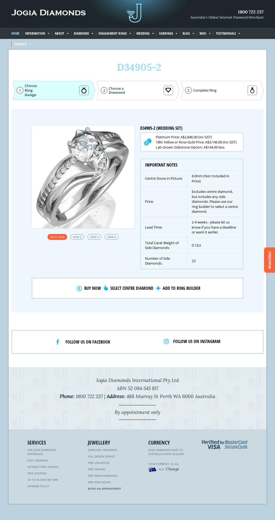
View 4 (111, 237)
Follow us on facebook (88, 342)
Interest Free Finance (43, 467)
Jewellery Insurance (102, 450)
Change (172, 469)
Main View (57, 237)
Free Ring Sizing (99, 482)
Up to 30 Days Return (42, 480)
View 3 (94, 237)
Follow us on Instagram (196, 341)
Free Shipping (36, 473)
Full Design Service (101, 456)
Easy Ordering (37, 460)
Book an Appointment (104, 488)
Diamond (117, 93)
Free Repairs (96, 469)
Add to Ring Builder (181, 288)
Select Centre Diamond (131, 288)
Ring (28, 90)
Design (31, 95)
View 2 (77, 237)
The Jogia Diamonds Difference (41, 452)
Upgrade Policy (38, 486)
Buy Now (92, 288)
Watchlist (269, 260)
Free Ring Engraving (102, 476)
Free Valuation (99, 463)
